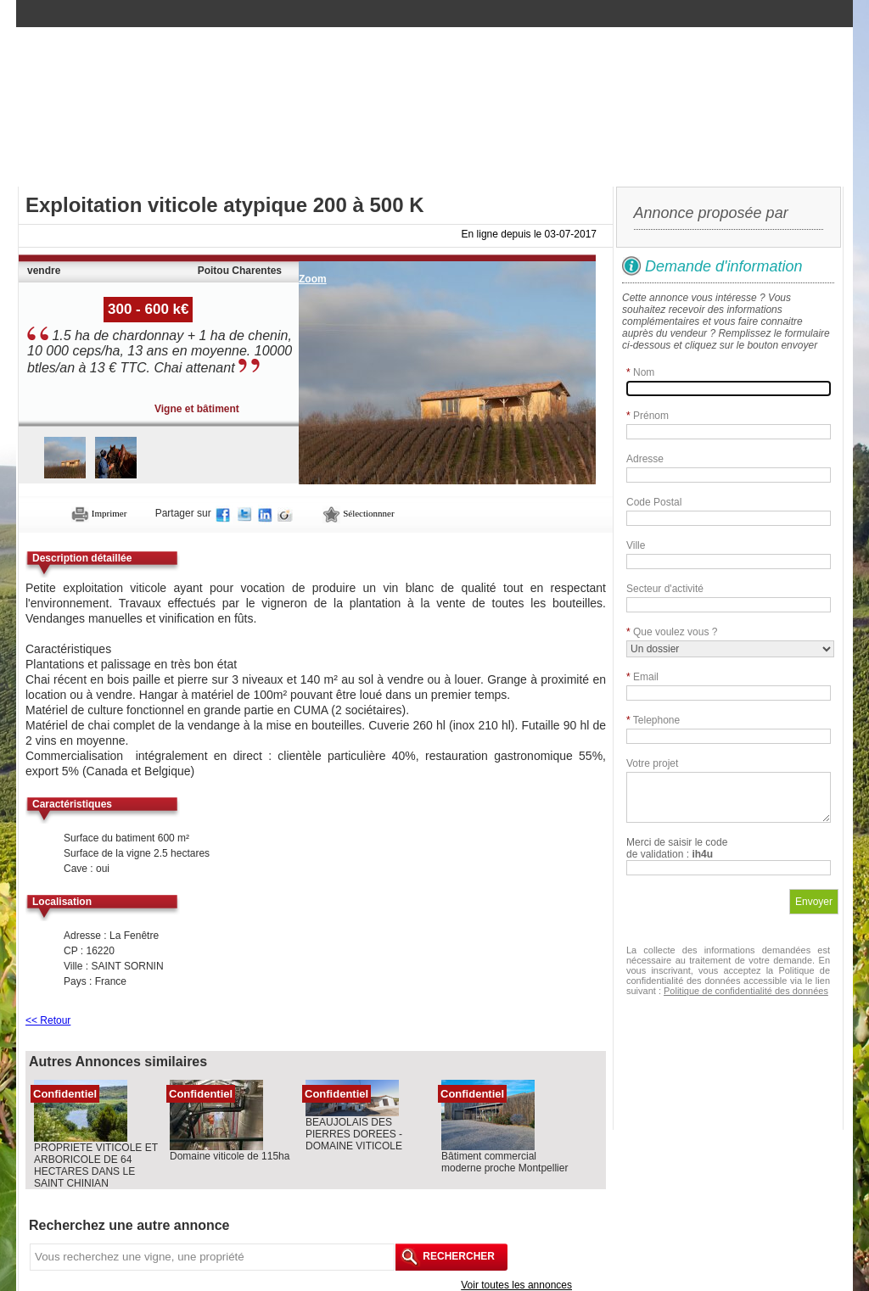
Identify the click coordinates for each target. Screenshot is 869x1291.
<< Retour (47, 1020)
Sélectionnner (358, 513)
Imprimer (98, 513)
